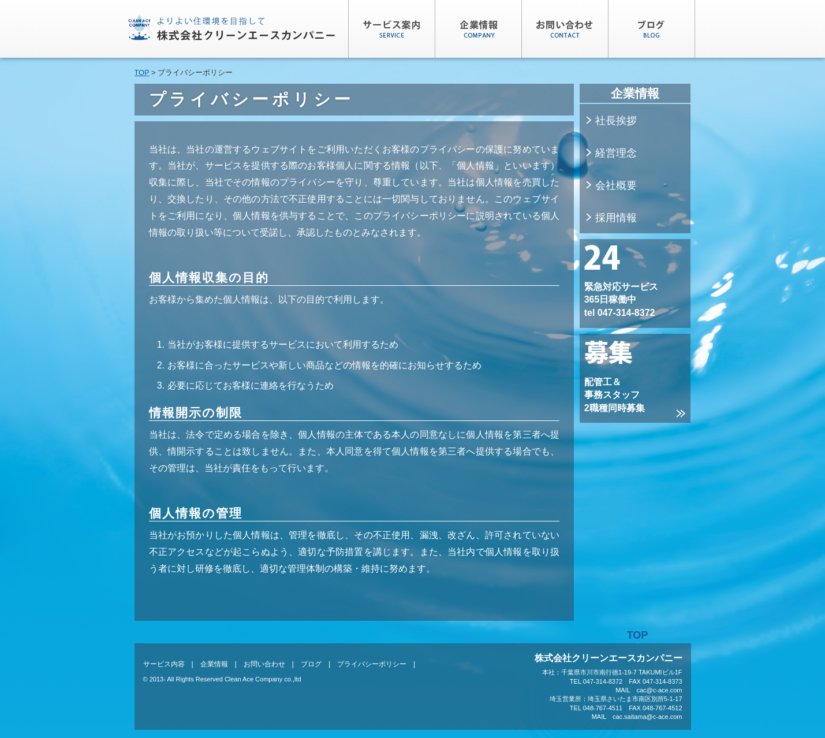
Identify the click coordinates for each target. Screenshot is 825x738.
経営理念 (610, 153)
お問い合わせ (264, 664)
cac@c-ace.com (659, 690)
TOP (142, 72)
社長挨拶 (610, 120)
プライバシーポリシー (371, 664)
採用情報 (610, 217)
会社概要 (610, 185)
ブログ (311, 664)
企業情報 (214, 664)
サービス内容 (164, 664)
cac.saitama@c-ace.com (647, 716)
